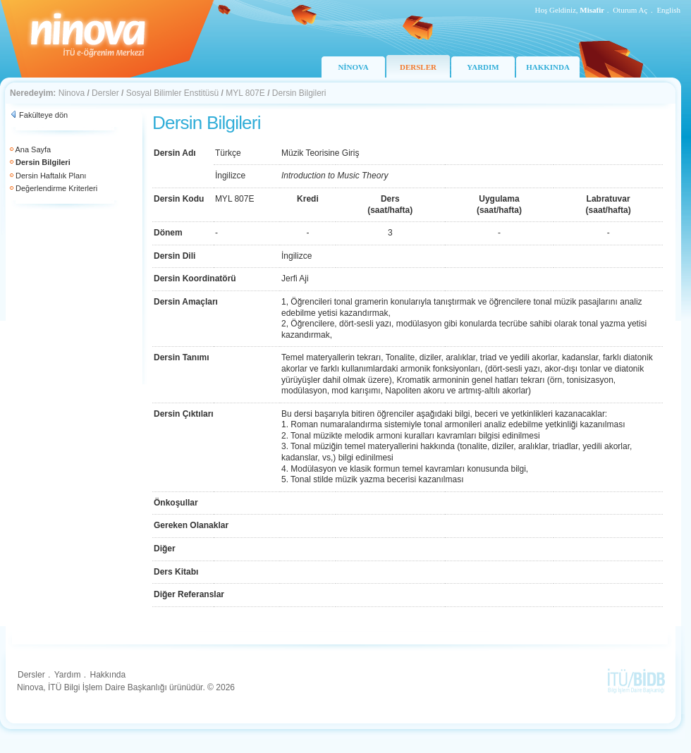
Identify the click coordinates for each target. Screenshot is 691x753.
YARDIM (483, 67)
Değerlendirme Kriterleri (56, 188)
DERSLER (418, 67)
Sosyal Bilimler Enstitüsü (172, 93)
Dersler (105, 93)
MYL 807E (245, 93)
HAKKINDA (548, 67)
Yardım (67, 675)
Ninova (72, 93)
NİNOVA (353, 67)
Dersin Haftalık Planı (51, 175)
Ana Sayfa (33, 149)
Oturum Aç (630, 10)
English (668, 10)
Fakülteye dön (43, 115)
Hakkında (108, 675)
